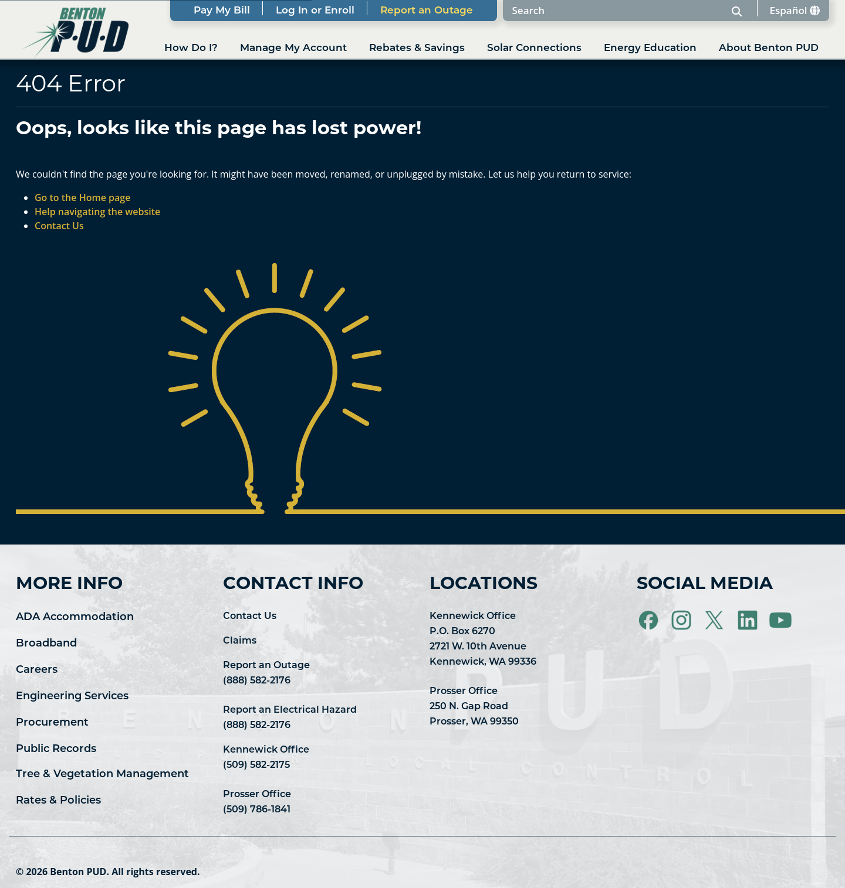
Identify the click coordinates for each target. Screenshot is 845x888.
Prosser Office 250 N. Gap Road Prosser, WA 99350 (474, 707)
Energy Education (650, 48)
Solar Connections (534, 48)
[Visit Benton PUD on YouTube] (780, 620)
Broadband (46, 643)
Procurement (52, 723)
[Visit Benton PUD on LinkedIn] (749, 620)
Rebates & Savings (417, 48)
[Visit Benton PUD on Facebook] (650, 620)
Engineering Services (72, 696)
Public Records (56, 749)
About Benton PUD (769, 48)
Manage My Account (293, 48)
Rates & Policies (58, 801)
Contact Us (249, 616)
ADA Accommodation (75, 617)
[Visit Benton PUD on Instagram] (682, 620)
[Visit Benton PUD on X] (715, 620)
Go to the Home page (82, 197)
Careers (37, 670)
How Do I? (191, 48)
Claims (239, 641)
